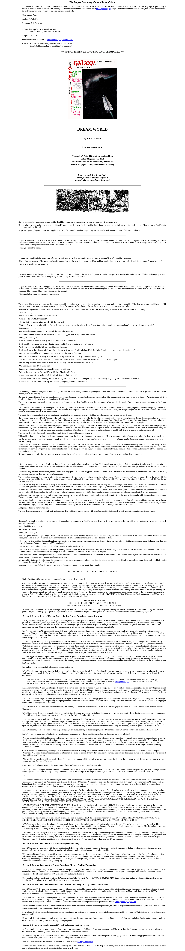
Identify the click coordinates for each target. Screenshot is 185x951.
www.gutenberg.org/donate (125, 902)
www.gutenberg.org (103, 9)
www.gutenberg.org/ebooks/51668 (60, 40)
